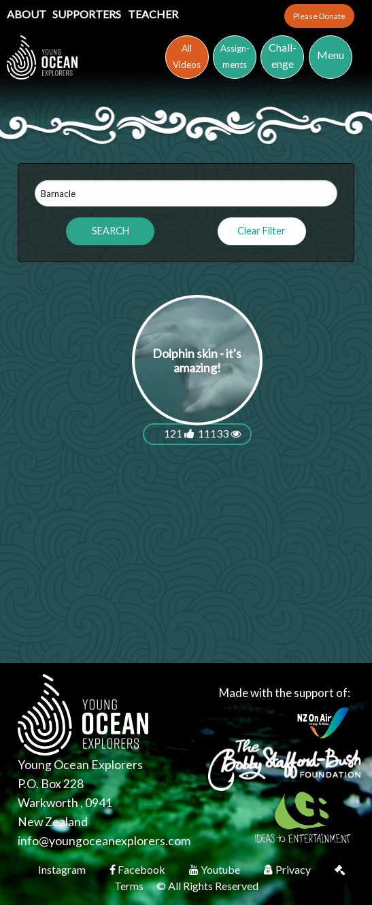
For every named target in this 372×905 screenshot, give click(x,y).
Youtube (215, 869)
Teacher (153, 13)
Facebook (138, 869)
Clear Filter (261, 230)
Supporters (87, 13)
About (27, 13)
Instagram (63, 869)
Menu (330, 54)
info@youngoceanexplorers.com (104, 841)
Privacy (288, 869)
